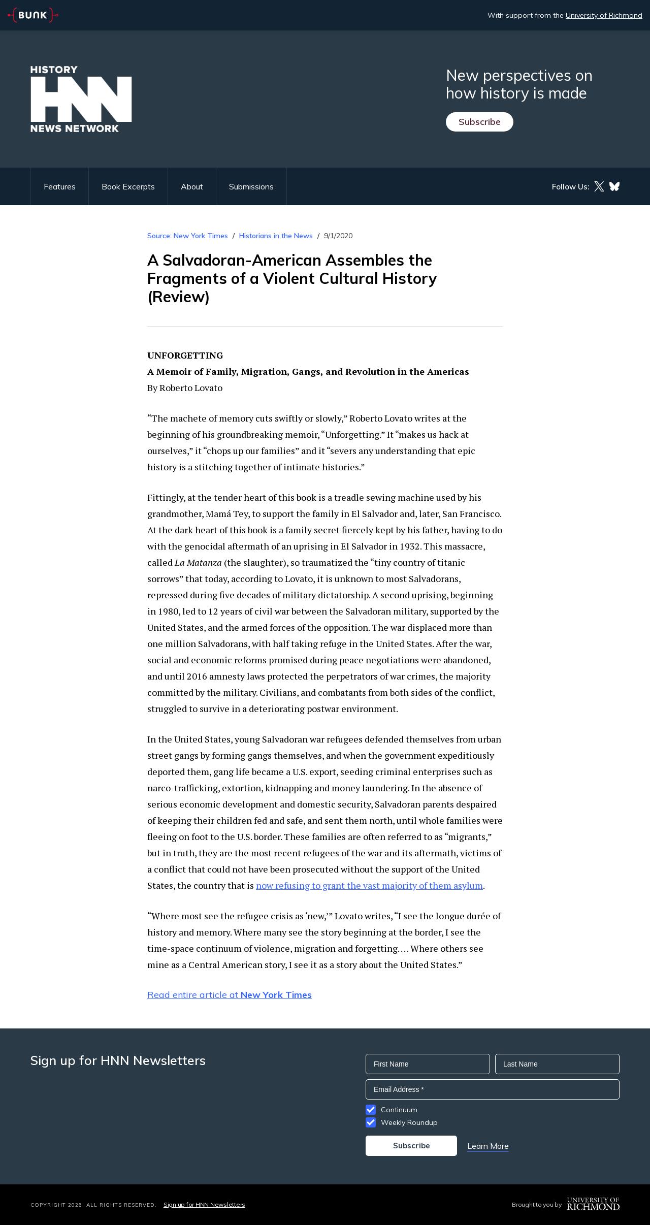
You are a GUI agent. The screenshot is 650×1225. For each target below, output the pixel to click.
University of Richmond (604, 15)
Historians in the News (276, 235)
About (192, 186)
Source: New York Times (187, 235)
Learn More (488, 1146)
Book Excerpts (128, 186)
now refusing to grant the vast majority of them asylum (369, 885)
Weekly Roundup (409, 1122)
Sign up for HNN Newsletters (204, 1204)
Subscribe (480, 121)
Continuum (399, 1109)
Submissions (251, 186)
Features (60, 186)
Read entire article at (229, 995)
